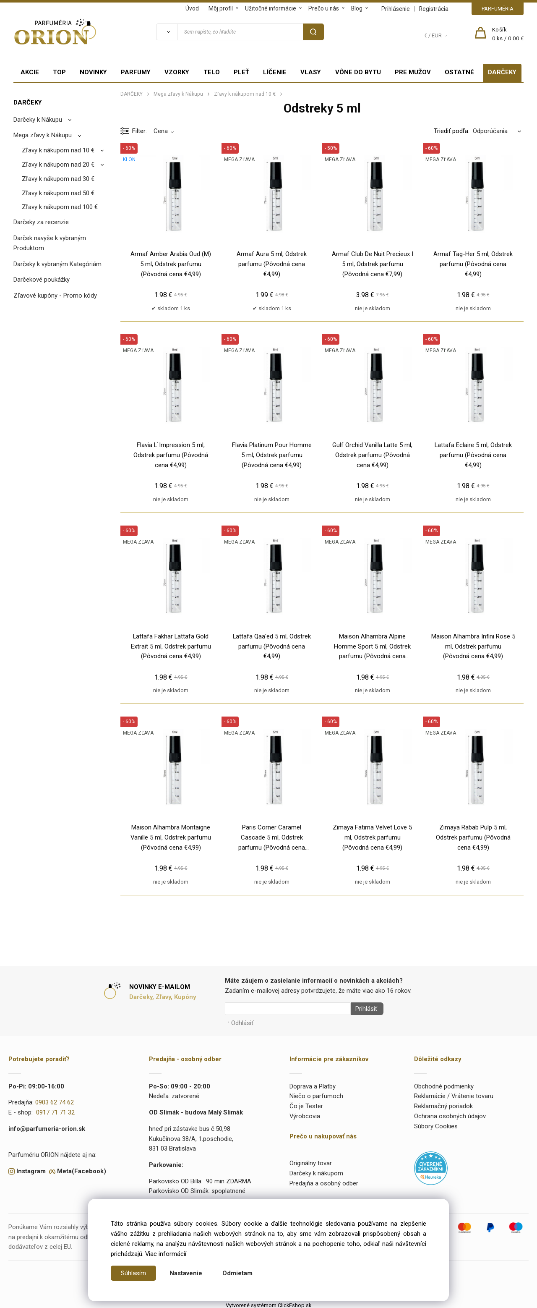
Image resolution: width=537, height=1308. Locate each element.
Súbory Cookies (436, 1123)
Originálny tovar (310, 1161)
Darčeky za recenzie (41, 222)
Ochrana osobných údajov (450, 1113)
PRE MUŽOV (413, 72)
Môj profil (221, 8)
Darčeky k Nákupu (37, 119)
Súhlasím (133, 1273)
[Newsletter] (288, 1008)
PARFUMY (136, 72)
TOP (59, 72)
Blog (356, 8)
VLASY (310, 72)
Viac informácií (165, 1254)
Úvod (192, 8)
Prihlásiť (364, 1008)
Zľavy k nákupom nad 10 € (58, 150)
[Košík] (508, 34)
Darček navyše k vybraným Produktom (49, 243)
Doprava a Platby (312, 1084)
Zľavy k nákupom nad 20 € (58, 164)
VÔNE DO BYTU (358, 72)
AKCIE (30, 72)
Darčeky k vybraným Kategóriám (57, 264)
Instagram (31, 1168)
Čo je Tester (306, 1103)
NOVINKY (93, 72)
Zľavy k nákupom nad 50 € (58, 193)
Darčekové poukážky (41, 279)
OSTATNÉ (459, 72)
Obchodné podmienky (444, 1084)
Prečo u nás (323, 8)
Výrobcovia (304, 1113)
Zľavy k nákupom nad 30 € (58, 179)
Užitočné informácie (270, 8)
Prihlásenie (395, 8)
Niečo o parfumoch (316, 1094)
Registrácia (433, 8)
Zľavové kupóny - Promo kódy (55, 295)
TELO (211, 72)
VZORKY (176, 72)
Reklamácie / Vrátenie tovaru (453, 1094)
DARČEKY (502, 72)
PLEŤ (241, 72)
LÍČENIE (275, 72)
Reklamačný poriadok (443, 1103)
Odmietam (237, 1273)
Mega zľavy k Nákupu (42, 135)
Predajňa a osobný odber (323, 1181)
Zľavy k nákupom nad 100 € (60, 207)
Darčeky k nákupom (316, 1171)
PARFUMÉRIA (498, 8)
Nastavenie (185, 1273)
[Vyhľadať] (166, 32)
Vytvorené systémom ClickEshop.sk (268, 1303)
